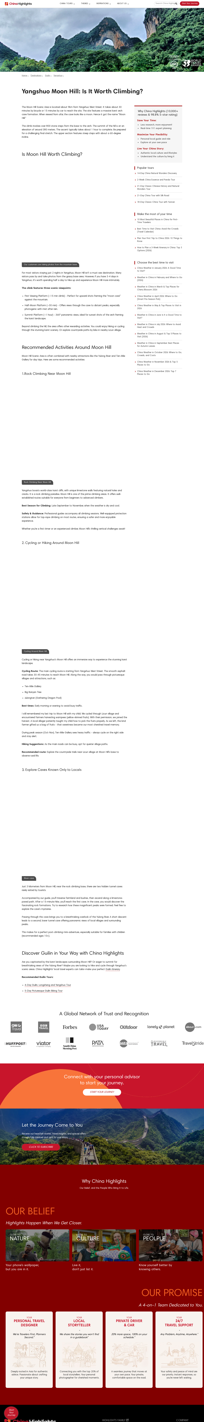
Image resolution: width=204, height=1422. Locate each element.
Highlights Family (115, 1420)
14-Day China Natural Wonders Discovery (157, 173)
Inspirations (103, 4)
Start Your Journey (190, 4)
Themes (84, 4)
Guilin (47, 76)
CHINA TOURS (66, 4)
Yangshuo (58, 76)
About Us (122, 4)
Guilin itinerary (113, 969)
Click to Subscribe (41, 1147)
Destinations (36, 76)
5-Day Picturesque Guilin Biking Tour (43, 991)
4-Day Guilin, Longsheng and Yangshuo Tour (48, 985)
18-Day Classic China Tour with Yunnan (156, 202)
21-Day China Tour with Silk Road (153, 196)
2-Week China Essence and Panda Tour (156, 180)
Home (24, 76)
